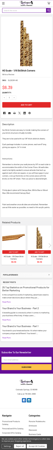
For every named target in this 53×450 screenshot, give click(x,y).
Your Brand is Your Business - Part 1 (20, 326)
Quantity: (7, 92)
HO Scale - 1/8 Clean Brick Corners (14, 257)
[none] (26, 42)
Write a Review (8, 74)
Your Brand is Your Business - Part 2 (20, 308)
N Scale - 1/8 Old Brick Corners (39, 257)
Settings (7, 446)
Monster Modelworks (37, 421)
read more (6, 302)
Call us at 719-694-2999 (26, 394)
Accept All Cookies (37, 446)
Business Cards (35, 434)
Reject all (20, 446)
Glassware (33, 430)
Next (49, 245)
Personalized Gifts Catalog (12, 428)
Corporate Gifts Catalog (11, 433)
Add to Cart (13, 252)
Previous (3, 245)
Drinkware (33, 425)
